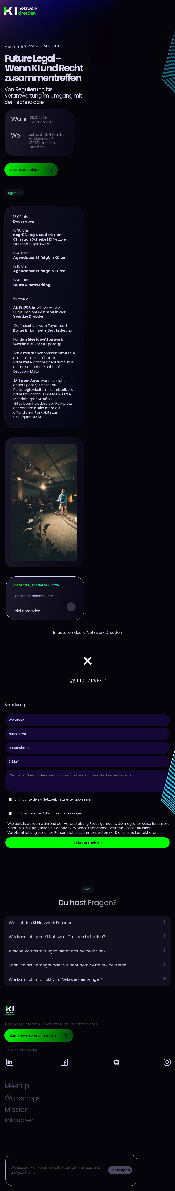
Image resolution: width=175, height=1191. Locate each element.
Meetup (16, 1086)
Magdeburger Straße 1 (32, 398)
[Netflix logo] (87, 652)
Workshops (22, 1098)
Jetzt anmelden (87, 842)
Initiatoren (18, 1120)
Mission (16, 1109)
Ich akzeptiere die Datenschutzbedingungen (45, 813)
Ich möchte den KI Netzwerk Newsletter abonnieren (50, 799)
